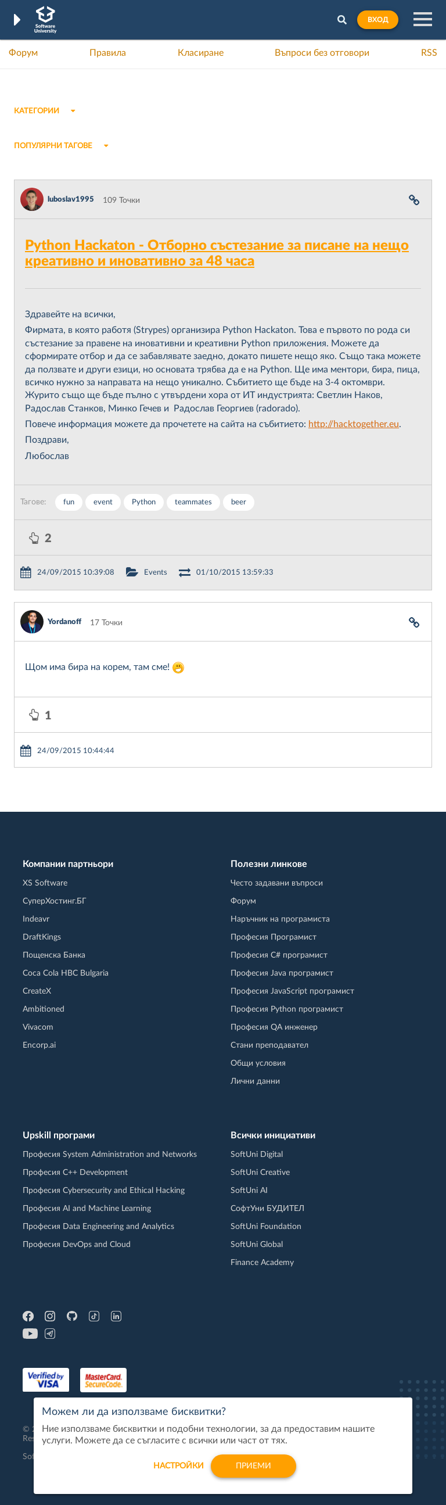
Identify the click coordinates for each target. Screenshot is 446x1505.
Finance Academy (262, 1263)
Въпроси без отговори (322, 53)
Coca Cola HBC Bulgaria (66, 973)
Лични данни (255, 1081)
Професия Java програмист (282, 973)
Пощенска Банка (54, 955)
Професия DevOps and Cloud (77, 1245)
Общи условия (258, 1063)
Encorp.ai (39, 1045)
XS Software (45, 883)
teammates (193, 502)
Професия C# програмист (279, 955)
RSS (429, 53)
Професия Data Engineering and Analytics (98, 1227)
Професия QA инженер (274, 1027)
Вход (378, 19)
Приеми (253, 1472)
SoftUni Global (257, 1245)
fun (68, 502)
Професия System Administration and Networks (110, 1155)
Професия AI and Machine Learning (87, 1209)
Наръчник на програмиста (280, 919)
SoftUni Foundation (266, 1227)
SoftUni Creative (260, 1173)
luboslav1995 (71, 199)
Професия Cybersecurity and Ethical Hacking (104, 1191)
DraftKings (42, 937)
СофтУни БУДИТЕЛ (267, 1209)
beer (238, 502)
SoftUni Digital (257, 1155)
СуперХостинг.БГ (55, 901)
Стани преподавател (269, 1045)
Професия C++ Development (75, 1173)
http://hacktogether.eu (353, 424)
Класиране (201, 53)
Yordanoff (64, 622)
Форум (23, 53)
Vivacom (38, 1027)
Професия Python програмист (287, 1009)
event (103, 502)
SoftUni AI (249, 1191)
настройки (178, 1472)
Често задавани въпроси (277, 883)
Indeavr (36, 919)
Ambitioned (43, 1009)
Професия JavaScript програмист (292, 991)
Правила (107, 53)
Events (155, 572)
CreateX (37, 991)
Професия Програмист (273, 937)
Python (144, 502)
